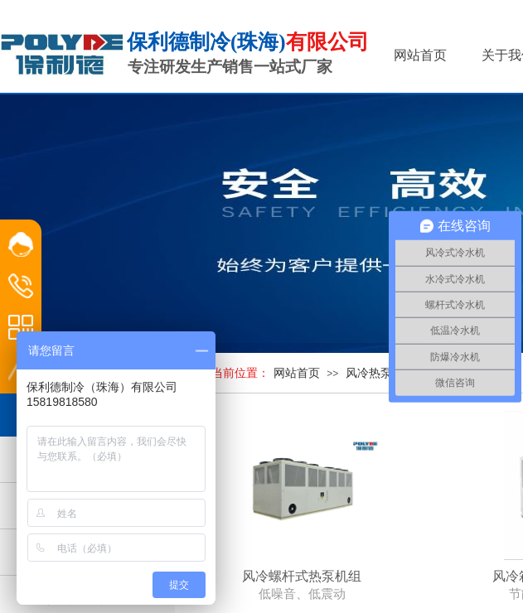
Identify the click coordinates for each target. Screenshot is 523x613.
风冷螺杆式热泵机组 (301, 576)
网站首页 (297, 373)
